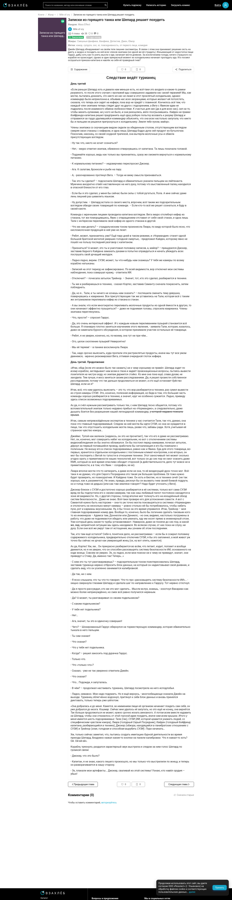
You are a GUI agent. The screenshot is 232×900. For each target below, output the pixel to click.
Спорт (11, 174)
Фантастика (14, 148)
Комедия (162, 45)
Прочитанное (15, 29)
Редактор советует (18, 94)
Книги (60, 14)
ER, (118, 45)
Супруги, (107, 45)
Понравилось (15, 34)
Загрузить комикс (180, 5)
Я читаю (12, 24)
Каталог (63, 898)
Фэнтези (12, 133)
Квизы (11, 88)
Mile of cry (84, 14)
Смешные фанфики (107, 41)
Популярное (14, 74)
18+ (10, 112)
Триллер (12, 158)
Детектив (134, 41)
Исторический (15, 184)
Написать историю (156, 5)
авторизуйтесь (128, 802)
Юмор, (99, 45)
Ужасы (11, 127)
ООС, (114, 45)
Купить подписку (132, 5)
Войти (218, 5)
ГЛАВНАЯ (13, 15)
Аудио (11, 59)
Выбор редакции (17, 54)
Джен (144, 41)
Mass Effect (103, 24)
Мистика (12, 138)
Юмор (151, 41)
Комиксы (13, 69)
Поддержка (12, 894)
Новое (11, 79)
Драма (11, 143)
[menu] (19, 98)
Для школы (14, 103)
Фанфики (123, 41)
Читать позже (15, 39)
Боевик (11, 179)
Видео (11, 64)
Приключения (15, 169)
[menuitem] (19, 14)
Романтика (13, 122)
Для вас (12, 48)
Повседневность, (129, 45)
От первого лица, (148, 45)
